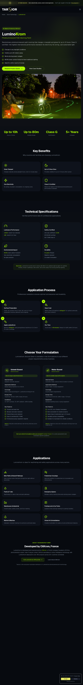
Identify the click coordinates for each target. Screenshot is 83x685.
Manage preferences (71, 681)
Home (3, 14)
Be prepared (75, 3)
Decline (75, 679)
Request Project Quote (13, 68)
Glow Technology (12, 14)
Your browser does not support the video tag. (41, 96)
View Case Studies (35, 68)
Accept (65, 679)
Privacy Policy (77, 676)
